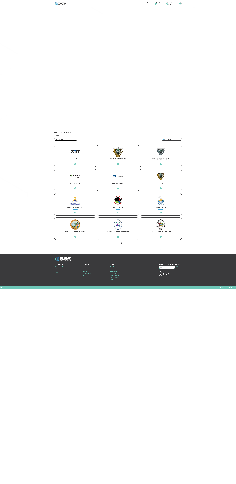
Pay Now (165, 3)
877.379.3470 (58, 272)
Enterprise (85, 268)
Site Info (225, 285)
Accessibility (234, 285)
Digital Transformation (115, 272)
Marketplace (176, 3)
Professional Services (114, 280)
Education (85, 270)
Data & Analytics (113, 270)
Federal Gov (85, 266)
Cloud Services (113, 266)
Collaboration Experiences (115, 274)
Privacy (231, 285)
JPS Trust (84, 274)
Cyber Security (113, 268)
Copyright (228, 285)
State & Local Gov (86, 272)
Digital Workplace (114, 276)
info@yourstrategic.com (60, 270)
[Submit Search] (177, 267)
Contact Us (153, 3)
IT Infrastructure (113, 278)
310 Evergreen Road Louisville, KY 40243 (59, 267)
